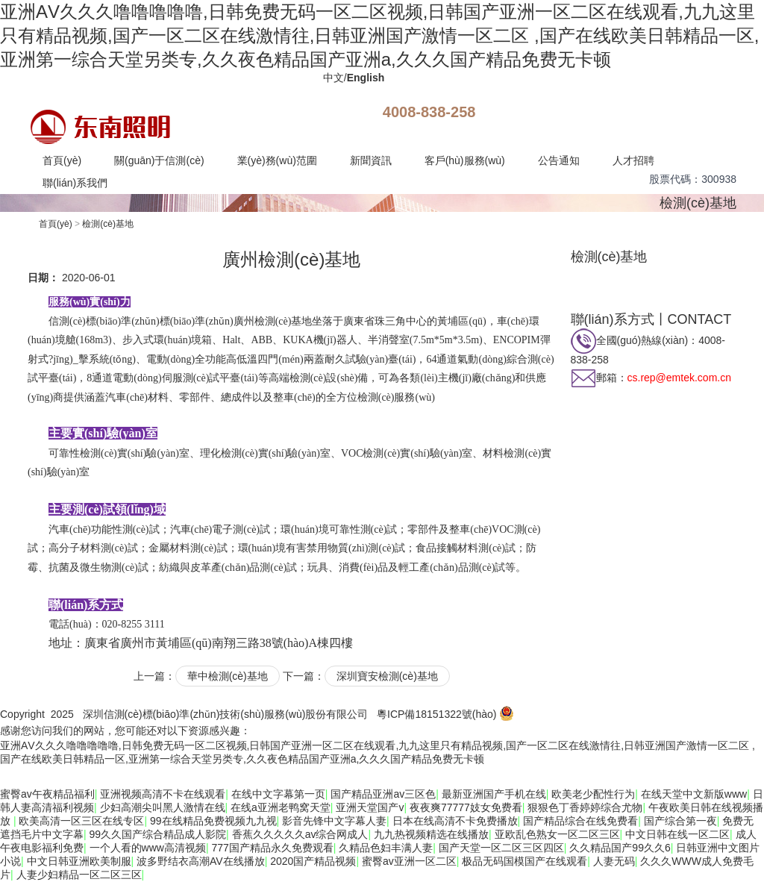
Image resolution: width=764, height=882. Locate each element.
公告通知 (559, 160)
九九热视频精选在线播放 (431, 834)
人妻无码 (614, 861)
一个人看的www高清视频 (148, 848)
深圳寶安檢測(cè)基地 (387, 676)
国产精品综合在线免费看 (580, 821)
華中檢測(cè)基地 (227, 676)
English (366, 78)
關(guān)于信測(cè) (159, 160)
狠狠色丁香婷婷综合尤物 (584, 807)
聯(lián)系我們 (75, 183)
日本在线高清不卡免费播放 (455, 821)
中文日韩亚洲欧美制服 (79, 861)
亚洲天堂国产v (370, 807)
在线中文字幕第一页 (278, 794)
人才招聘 (633, 160)
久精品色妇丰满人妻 (386, 848)
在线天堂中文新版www (694, 794)
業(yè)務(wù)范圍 (277, 160)
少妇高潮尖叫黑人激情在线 (162, 807)
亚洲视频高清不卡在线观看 (162, 794)
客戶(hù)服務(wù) (465, 160)
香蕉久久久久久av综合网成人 (300, 834)
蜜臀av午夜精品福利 (47, 794)
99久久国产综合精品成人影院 (158, 834)
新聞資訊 (371, 160)
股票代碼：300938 (692, 179)
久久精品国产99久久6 (619, 848)
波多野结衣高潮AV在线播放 (201, 861)
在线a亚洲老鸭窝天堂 (281, 807)
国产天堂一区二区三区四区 (501, 848)
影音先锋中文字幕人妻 (334, 821)
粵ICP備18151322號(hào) (436, 714)
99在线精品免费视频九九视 (213, 821)
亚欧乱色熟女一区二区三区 (557, 834)
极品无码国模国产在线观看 (524, 861)
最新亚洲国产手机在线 (494, 794)
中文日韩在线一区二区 (677, 834)
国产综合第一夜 (680, 821)
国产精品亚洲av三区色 (383, 794)
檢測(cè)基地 (698, 203)
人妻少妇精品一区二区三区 (79, 875)
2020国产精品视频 (313, 861)
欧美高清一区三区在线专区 (81, 821)
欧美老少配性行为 (593, 794)
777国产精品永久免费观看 (272, 848)
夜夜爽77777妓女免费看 (466, 807)
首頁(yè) (62, 160)
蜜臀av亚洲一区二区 (409, 861)
